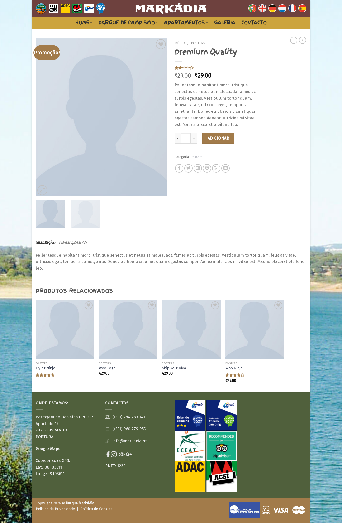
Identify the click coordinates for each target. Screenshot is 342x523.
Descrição (46, 242)
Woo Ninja (233, 368)
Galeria (224, 22)
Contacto (254, 22)
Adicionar (218, 138)
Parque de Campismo (128, 22)
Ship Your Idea (174, 368)
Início (180, 43)
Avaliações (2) (73, 242)
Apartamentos (186, 22)
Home (83, 22)
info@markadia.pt (129, 440)
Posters (198, 43)
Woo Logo (107, 368)
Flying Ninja (45, 368)
